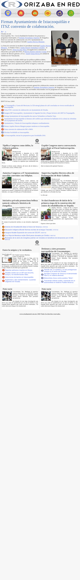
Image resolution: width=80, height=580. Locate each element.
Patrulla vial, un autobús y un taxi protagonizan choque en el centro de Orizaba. (60, 270)
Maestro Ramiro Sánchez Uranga (35, 52)
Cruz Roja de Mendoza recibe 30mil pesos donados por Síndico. (30, 235)
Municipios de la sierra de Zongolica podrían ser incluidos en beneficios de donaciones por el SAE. (39, 238)
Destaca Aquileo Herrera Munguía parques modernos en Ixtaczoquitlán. (26, 126)
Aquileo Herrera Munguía (35, 42)
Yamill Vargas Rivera (33, 54)
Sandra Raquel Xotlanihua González (32, 48)
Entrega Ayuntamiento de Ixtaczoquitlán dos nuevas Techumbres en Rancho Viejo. (30, 116)
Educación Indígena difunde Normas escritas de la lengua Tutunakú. (31, 230)
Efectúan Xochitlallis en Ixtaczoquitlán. (16, 132)
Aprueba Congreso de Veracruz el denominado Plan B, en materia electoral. (60, 274)
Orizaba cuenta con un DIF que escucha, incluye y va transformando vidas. (19, 273)
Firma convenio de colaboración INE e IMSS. (18, 129)
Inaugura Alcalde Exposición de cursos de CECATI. (25, 232)
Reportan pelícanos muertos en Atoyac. (19, 270)
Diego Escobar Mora (20, 50)
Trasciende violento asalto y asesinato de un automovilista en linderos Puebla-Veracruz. (59, 281)
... (22, 167)
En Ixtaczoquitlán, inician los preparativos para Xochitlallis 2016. (25, 135)
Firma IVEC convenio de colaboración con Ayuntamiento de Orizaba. (26, 110)
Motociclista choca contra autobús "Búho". (58, 278)
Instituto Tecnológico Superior (29, 38)
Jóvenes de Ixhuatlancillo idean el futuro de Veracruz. (26, 227)
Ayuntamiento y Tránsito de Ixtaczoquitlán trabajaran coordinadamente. (26, 123)
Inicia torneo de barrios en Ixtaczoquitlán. (19, 277)
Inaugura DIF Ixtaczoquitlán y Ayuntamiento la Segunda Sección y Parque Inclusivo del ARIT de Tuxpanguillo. (39, 113)
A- (6, 32)
